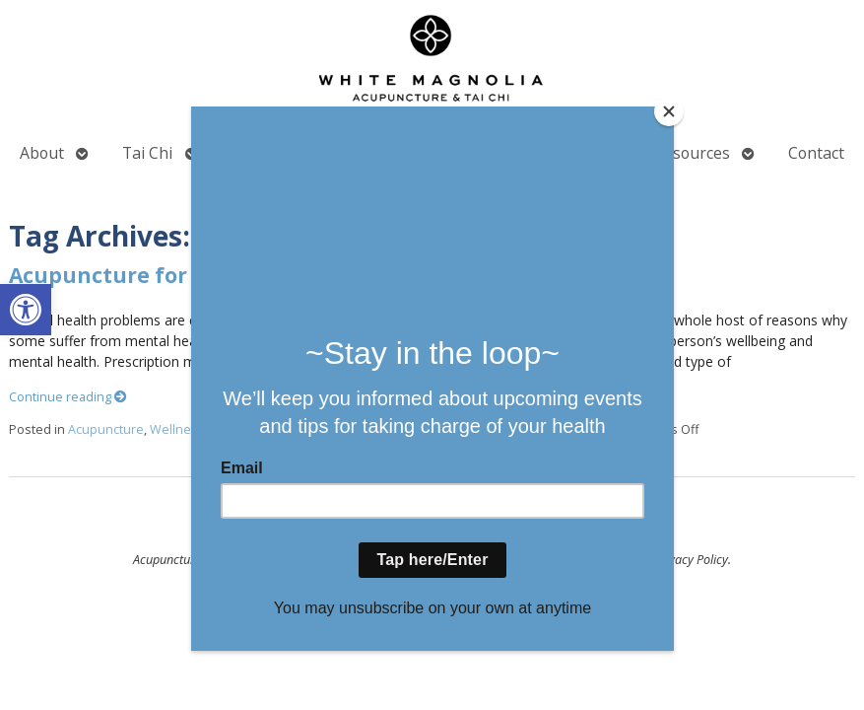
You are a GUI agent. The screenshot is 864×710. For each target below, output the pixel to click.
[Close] (669, 111)
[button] (25, 309)
